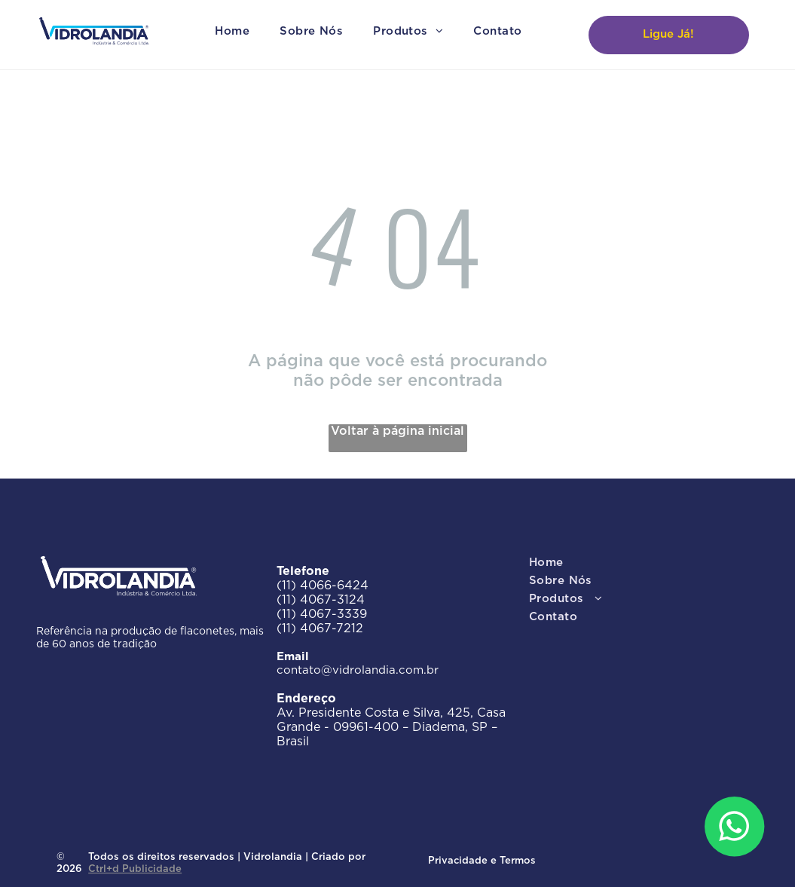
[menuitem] (232, 31)
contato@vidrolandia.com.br (358, 670)
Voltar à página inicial (397, 431)
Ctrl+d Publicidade (135, 869)
